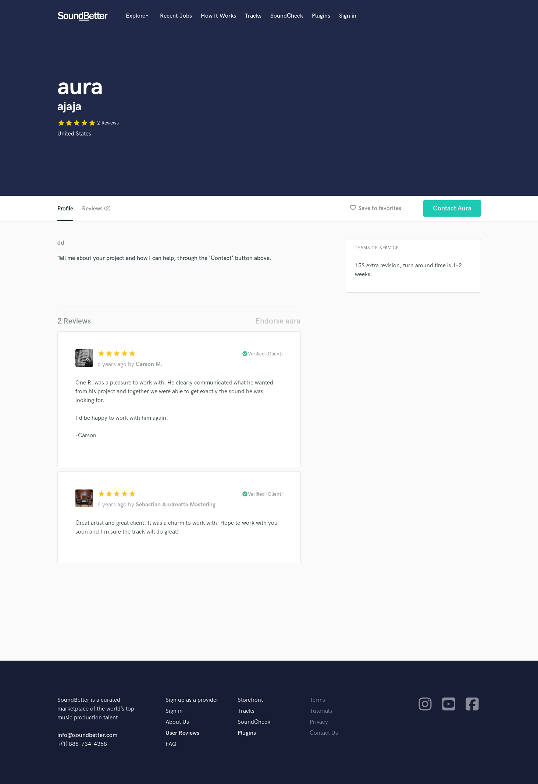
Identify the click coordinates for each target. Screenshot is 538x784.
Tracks (253, 15)
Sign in (347, 15)
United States (74, 133)
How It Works (218, 15)
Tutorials (321, 711)
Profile (65, 208)
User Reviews (182, 733)
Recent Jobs (176, 15)
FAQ (171, 744)
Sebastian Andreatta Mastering (175, 504)
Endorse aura (278, 321)
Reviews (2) (96, 208)
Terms (317, 700)
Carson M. (149, 364)
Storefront (250, 700)
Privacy (319, 722)
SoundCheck (286, 15)
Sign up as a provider (191, 700)
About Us (177, 722)
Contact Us (324, 733)
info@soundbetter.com (87, 735)
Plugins (321, 15)
